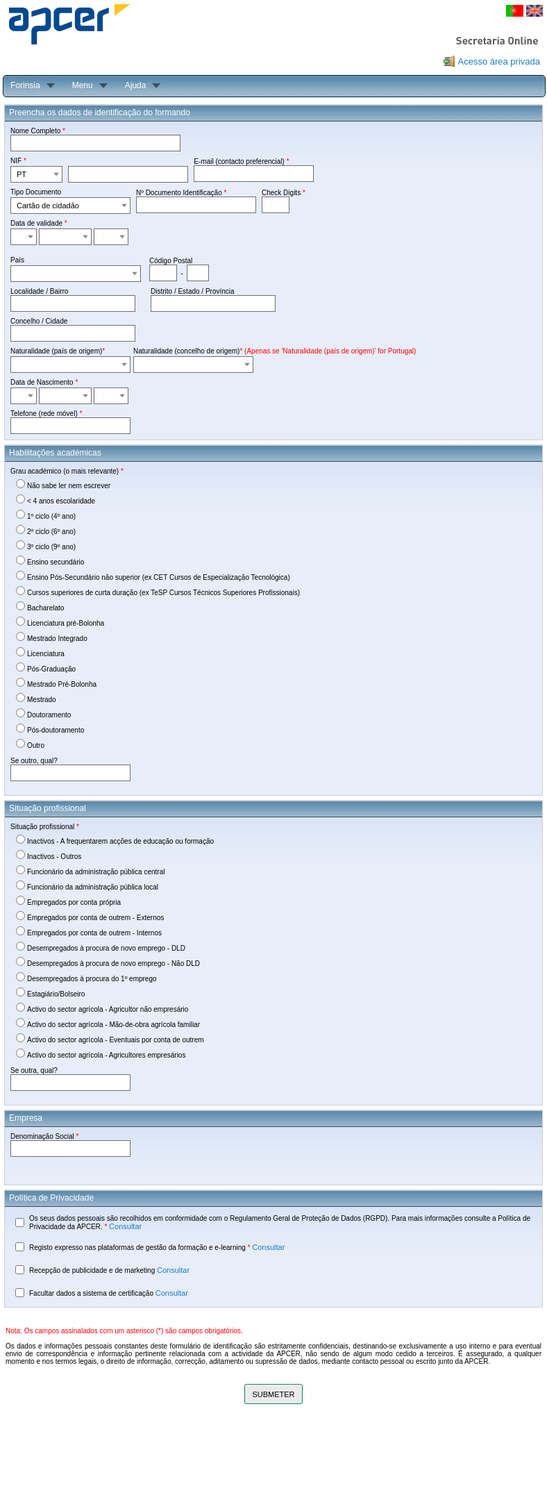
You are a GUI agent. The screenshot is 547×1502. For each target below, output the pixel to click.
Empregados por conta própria (74, 902)
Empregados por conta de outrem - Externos (95, 917)
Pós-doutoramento (55, 730)
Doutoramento (49, 715)
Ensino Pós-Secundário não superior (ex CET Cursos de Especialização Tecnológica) (158, 577)
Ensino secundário (55, 562)
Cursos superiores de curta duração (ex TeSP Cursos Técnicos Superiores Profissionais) (163, 592)
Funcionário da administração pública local (92, 887)
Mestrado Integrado (57, 638)
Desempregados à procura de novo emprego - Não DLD (113, 963)
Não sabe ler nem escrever (68, 486)
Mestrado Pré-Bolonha (61, 684)
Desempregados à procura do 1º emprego (92, 979)
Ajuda (135, 85)
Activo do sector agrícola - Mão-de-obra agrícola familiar (113, 1024)
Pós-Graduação (51, 669)
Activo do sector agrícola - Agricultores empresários (106, 1055)
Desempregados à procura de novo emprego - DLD (106, 948)
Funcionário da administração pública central (96, 872)
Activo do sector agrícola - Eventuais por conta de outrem (115, 1040)
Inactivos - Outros (54, 856)
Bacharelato (45, 608)
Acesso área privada (498, 61)
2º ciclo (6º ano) (51, 531)
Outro (35, 745)
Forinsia (25, 85)
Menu (82, 85)
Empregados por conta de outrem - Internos (94, 933)
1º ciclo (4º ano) (51, 516)
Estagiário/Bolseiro (56, 994)
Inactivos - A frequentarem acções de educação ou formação (120, 841)
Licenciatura (46, 654)
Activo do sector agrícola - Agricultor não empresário (107, 1009)
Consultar (125, 1226)
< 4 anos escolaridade (61, 501)
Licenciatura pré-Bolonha (65, 623)
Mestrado (41, 699)
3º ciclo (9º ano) (51, 547)
